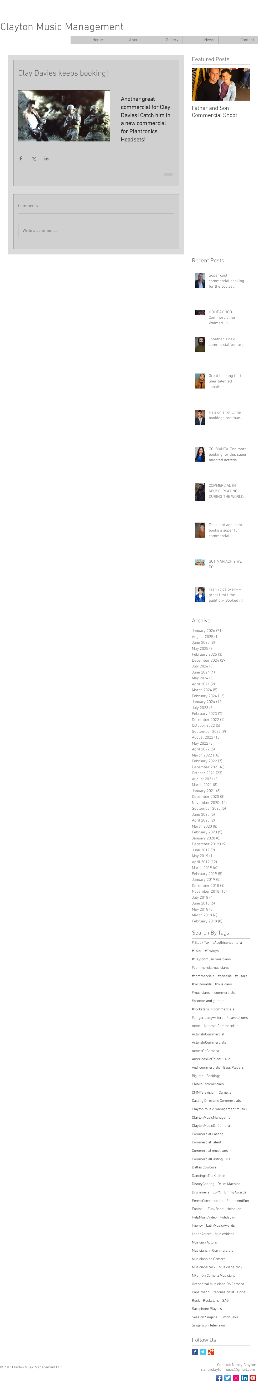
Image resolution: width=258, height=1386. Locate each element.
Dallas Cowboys (204, 1167)
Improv (197, 1225)
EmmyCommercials (207, 1201)
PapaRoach (201, 1292)
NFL (195, 1276)
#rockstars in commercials (213, 1009)
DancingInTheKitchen (208, 1176)
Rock (196, 1301)
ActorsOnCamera (205, 1051)
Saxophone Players (207, 1309)
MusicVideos (224, 1234)
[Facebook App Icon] (219, 1378)
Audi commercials (206, 1067)
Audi (228, 1059)
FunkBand (216, 1209)
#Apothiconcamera (227, 943)
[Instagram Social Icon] (236, 1378)
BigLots (197, 1076)
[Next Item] (241, 84)
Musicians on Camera (209, 1259)
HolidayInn (228, 1217)
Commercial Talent (206, 1142)
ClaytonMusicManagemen (212, 1117)
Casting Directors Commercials (216, 1101)
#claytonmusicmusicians (211, 959)
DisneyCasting (203, 1184)
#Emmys (212, 951)
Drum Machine (229, 1184)
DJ (228, 1159)
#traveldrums (237, 1018)
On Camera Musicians (218, 1276)
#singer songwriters (208, 1018)
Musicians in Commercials (212, 1251)
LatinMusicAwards (220, 1225)
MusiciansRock (230, 1267)
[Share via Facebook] (20, 158)
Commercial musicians (210, 1151)
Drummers (200, 1192)
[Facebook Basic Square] (195, 1352)
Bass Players (233, 1067)
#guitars (241, 976)
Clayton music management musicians (221, 1109)
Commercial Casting (208, 1134)
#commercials (203, 976)
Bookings (213, 1076)
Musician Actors (204, 1242)
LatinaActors (202, 1234)
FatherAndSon (237, 1201)
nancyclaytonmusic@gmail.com (228, 1369)
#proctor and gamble (208, 1001)
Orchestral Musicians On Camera (218, 1284)
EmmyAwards (235, 1192)
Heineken (234, 1209)
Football (198, 1209)
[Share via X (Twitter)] (33, 158)
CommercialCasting (207, 1159)
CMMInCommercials (208, 1084)
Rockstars (211, 1301)
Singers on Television (208, 1325)
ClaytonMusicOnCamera (211, 1126)
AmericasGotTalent (206, 1059)
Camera (225, 1092)
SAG (225, 1301)
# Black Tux (200, 943)
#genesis (225, 976)
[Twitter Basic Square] (203, 1352)
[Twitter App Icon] (227, 1378)
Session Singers (204, 1317)
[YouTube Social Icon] (253, 1378)
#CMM (197, 951)
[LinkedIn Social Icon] (244, 1378)
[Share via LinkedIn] (46, 158)
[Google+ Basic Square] (211, 1352)
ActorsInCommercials (209, 1042)
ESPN (216, 1192)
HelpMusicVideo (204, 1217)
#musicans (223, 984)
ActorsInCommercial (208, 1034)
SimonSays (229, 1317)
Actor (196, 1026)
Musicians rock (204, 1267)
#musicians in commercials (213, 993)
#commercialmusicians (210, 968)
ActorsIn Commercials (221, 1026)
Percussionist (223, 1292)
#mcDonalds (202, 984)
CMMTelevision (204, 1092)
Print (241, 1292)
